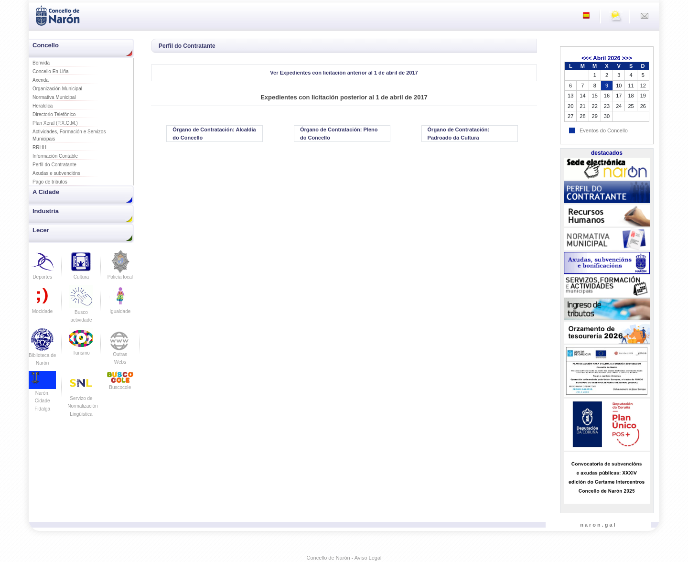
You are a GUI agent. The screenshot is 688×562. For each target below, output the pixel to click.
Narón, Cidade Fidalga (42, 394)
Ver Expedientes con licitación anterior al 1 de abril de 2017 (344, 73)
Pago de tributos (49, 181)
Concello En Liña (50, 71)
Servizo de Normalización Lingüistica (82, 398)
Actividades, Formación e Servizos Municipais (69, 135)
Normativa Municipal (54, 97)
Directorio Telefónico (53, 114)
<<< (586, 58)
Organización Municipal (57, 88)
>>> (627, 58)
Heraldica (42, 105)
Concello (45, 45)
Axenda (40, 80)
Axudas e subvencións (56, 173)
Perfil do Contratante (54, 164)
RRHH (39, 147)
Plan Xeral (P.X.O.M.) (55, 123)
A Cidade (45, 191)
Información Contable (55, 156)
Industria (45, 211)
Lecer (40, 230)
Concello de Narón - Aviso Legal (344, 558)
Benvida (41, 62)
